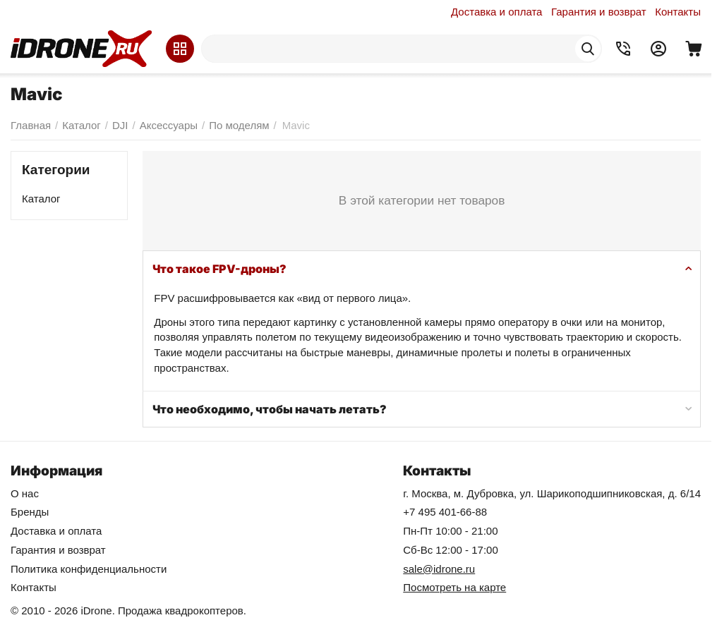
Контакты (678, 12)
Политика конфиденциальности (89, 569)
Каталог (41, 199)
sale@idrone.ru (439, 569)
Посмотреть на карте (454, 587)
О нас (25, 493)
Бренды (30, 512)
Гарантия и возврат (598, 12)
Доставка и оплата (496, 12)
